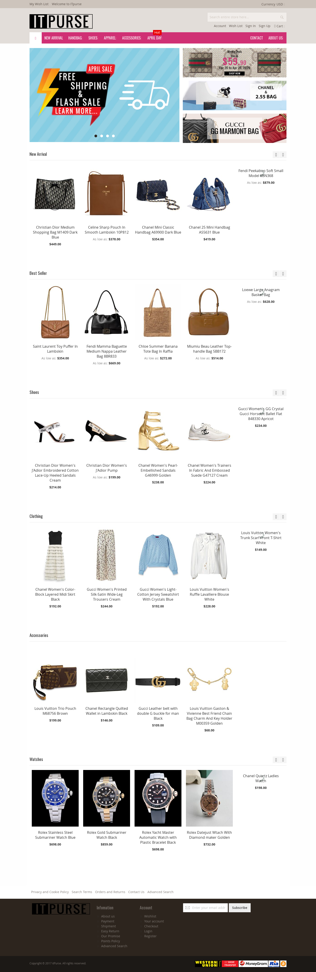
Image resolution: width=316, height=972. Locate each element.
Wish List (236, 26)
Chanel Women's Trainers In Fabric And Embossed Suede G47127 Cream (209, 470)
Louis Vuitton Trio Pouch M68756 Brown (55, 711)
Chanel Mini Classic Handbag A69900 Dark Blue (158, 230)
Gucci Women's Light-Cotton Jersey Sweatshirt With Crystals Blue (158, 594)
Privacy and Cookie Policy (50, 892)
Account (220, 26)
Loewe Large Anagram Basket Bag (261, 292)
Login (148, 931)
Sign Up (264, 26)
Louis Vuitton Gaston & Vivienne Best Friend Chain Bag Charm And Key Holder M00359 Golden (209, 716)
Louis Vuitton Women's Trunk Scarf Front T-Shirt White (261, 537)
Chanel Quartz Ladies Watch (261, 778)
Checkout (151, 926)
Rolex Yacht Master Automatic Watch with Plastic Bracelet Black (158, 837)
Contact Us (136, 892)
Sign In (250, 26)
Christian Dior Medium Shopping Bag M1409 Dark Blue (55, 232)
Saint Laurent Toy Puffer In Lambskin (55, 349)
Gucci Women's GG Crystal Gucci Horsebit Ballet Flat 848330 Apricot (261, 413)
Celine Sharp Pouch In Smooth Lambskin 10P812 (107, 230)
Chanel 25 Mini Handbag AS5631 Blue (209, 230)
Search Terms (82, 892)
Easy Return (110, 931)
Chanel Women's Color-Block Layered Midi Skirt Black (55, 594)
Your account (154, 921)
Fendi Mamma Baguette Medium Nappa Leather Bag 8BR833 (107, 351)
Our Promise (110, 936)
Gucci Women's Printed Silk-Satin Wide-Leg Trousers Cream (107, 594)
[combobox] (247, 17)
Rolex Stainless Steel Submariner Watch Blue (55, 835)
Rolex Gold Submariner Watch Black (106, 835)
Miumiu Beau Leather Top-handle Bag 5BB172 (209, 349)
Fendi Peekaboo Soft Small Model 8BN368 (260, 173)
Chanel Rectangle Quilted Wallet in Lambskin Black (106, 711)
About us (108, 916)
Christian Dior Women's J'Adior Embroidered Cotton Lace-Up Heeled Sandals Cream (55, 473)
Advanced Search (160, 892)
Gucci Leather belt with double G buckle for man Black (158, 713)
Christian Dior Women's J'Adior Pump (106, 468)
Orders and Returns (110, 892)
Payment (107, 921)
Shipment (108, 926)
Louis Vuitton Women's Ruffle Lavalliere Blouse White (209, 594)
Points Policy (110, 941)
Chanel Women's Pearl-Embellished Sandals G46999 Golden (158, 470)
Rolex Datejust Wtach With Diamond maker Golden (209, 835)
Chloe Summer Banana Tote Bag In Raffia (158, 349)
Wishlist (150, 916)
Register (150, 936)
